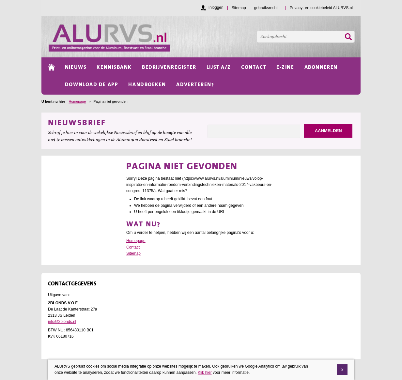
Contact (133, 247)
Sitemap (133, 253)
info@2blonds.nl (62, 321)
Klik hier (205, 372)
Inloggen (216, 7)
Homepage (77, 101)
